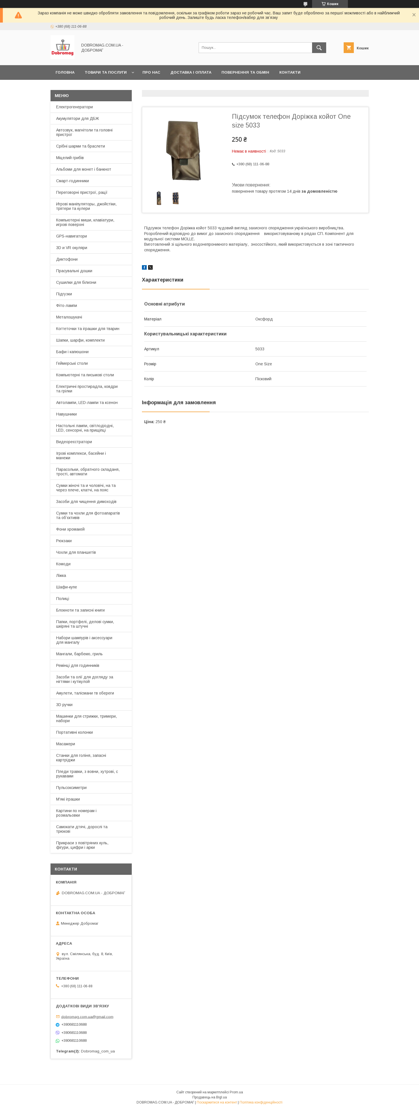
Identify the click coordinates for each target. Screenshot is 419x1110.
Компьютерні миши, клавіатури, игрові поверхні (85, 222)
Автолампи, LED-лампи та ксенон (87, 402)
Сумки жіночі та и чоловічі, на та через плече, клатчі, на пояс (86, 487)
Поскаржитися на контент (217, 1102)
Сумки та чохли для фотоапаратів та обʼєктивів (88, 515)
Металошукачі (69, 317)
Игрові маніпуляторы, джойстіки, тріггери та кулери (86, 206)
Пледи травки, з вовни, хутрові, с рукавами (87, 773)
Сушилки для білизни (76, 282)
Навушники (66, 414)
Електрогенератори (74, 107)
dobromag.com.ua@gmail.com (87, 1016)
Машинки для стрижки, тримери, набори (86, 718)
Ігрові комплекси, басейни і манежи (81, 455)
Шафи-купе (66, 587)
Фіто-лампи (66, 305)
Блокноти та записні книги (80, 610)
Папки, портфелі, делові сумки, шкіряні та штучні (85, 623)
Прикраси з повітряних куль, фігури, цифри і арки (82, 845)
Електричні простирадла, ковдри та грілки (87, 388)
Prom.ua (236, 1092)
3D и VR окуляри (71, 247)
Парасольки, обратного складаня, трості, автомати (88, 471)
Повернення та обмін (245, 72)
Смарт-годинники (72, 181)
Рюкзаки (64, 540)
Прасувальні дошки (74, 271)
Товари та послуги (106, 72)
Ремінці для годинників (77, 665)
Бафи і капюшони (72, 352)
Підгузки (64, 294)
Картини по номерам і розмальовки (76, 812)
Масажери (65, 744)
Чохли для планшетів (76, 552)
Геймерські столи (72, 363)
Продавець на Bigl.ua (209, 1097)
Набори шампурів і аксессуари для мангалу (84, 640)
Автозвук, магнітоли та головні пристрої (84, 132)
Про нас (151, 72)
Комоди (63, 564)
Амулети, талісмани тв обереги (85, 693)
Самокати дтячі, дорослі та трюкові (82, 829)
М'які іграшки (68, 799)
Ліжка (61, 575)
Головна (65, 72)
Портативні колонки (74, 732)
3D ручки (64, 704)
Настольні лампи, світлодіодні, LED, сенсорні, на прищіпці (85, 427)
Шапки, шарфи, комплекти (80, 340)
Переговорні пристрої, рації (82, 192)
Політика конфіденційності (261, 1102)
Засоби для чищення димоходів (86, 501)
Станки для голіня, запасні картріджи (81, 757)
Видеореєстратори (74, 441)
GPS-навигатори (71, 236)
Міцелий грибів (70, 157)
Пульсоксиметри (71, 787)
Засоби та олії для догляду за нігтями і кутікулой (84, 679)
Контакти (289, 72)
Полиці (62, 598)
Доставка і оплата (190, 72)
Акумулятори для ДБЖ (77, 118)
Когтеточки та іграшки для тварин (87, 328)
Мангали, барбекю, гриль (79, 654)
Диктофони (67, 259)
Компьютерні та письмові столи (85, 375)
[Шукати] (319, 47)
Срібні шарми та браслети (80, 146)
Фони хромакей (70, 529)
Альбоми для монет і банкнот (83, 169)
